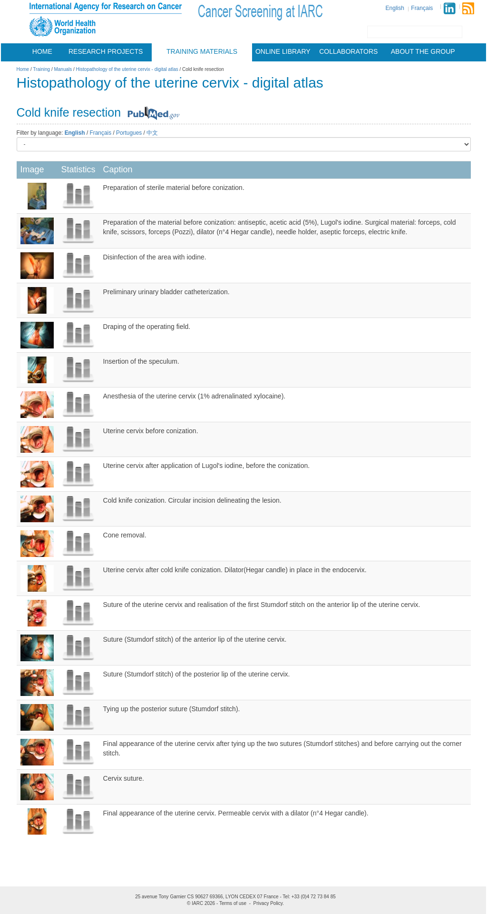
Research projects (105, 51)
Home (42, 51)
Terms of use (232, 903)
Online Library (283, 51)
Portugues (129, 132)
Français (422, 8)
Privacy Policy (268, 903)
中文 (152, 132)
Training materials (201, 51)
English (395, 8)
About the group (423, 51)
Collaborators (348, 51)
